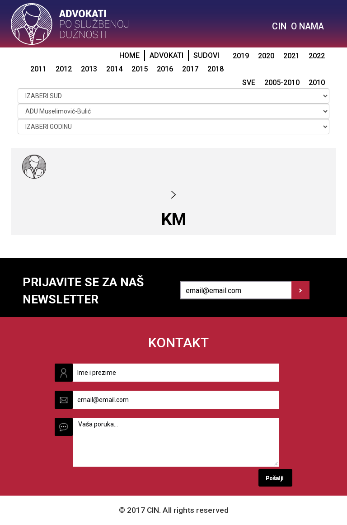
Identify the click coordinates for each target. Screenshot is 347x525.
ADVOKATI (166, 55)
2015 (139, 69)
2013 (89, 69)
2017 (190, 69)
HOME (129, 55)
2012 (64, 69)
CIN (279, 26)
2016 (165, 69)
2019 (241, 56)
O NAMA (307, 26)
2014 (114, 69)
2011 (38, 69)
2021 (291, 56)
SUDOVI (206, 55)
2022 (317, 56)
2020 (266, 56)
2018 (215, 69)
